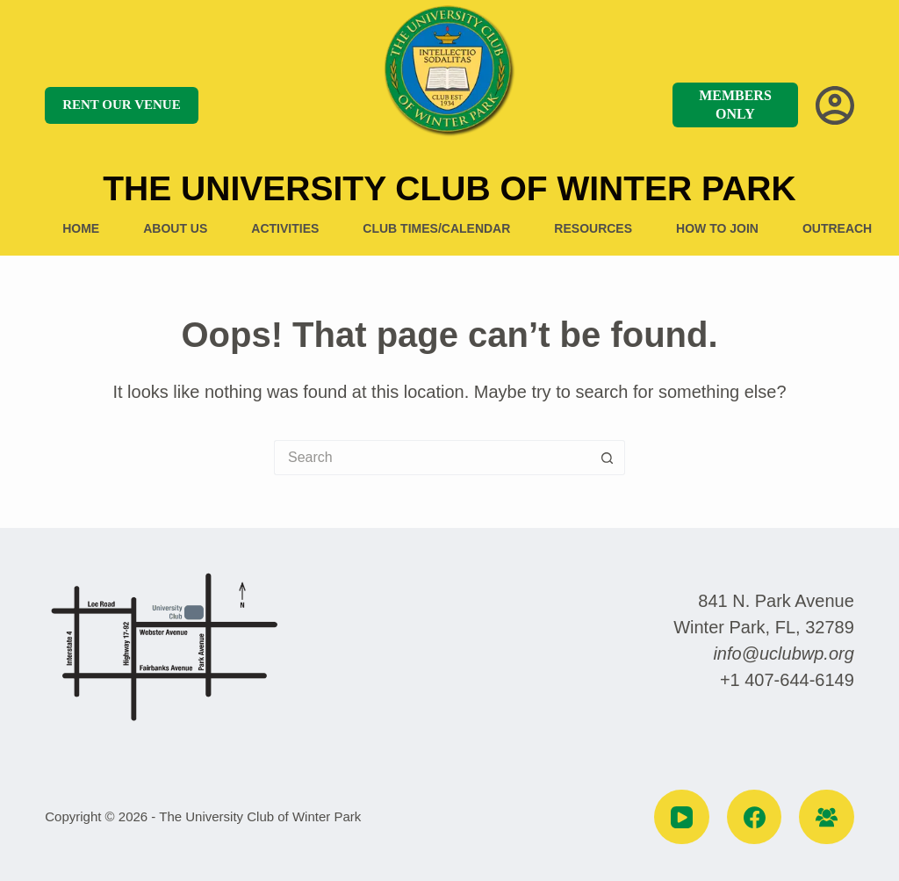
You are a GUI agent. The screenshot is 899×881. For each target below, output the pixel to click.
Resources (593, 228)
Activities (285, 228)
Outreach (837, 228)
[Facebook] (754, 817)
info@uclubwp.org (783, 653)
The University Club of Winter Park (449, 188)
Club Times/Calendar (436, 228)
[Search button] (607, 457)
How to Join (717, 228)
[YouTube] (681, 817)
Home (80, 228)
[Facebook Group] (826, 817)
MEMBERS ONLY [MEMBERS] (735, 104)
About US (175, 228)
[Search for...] (432, 457)
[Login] (835, 105)
